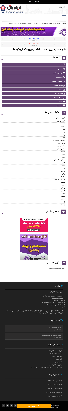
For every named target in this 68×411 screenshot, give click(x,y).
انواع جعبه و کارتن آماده (55, 351)
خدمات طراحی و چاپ (55, 354)
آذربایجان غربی (61, 121)
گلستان (63, 182)
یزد (64, 202)
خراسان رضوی (61, 146)
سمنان (63, 157)
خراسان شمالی (61, 149)
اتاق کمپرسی (58, 362)
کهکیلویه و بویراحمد (59, 179)
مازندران (63, 191)
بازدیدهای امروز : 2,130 (55, 381)
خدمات (61, 89)
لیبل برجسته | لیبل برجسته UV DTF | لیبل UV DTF (46, 367)
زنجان (63, 154)
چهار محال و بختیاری (59, 140)
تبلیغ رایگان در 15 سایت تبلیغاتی (51, 335)
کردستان (63, 171)
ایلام (64, 132)
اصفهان (63, 126)
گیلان (63, 185)
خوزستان (62, 151)
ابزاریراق (63, 23)
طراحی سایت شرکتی (55, 327)
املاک (62, 65)
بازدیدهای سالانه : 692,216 (54, 392)
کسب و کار (60, 106)
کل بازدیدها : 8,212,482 (55, 396)
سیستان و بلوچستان (59, 160)
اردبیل (63, 123)
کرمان (63, 174)
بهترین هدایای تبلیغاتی (55, 365)
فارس (63, 163)
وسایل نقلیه (60, 77)
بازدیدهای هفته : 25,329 (54, 384)
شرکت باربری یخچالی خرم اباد (51, 23)
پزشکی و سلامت (59, 73)
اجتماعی (61, 102)
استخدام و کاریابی (58, 81)
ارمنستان (62, 205)
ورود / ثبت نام (34, 1)
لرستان (63, 188)
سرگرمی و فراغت (59, 97)
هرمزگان (63, 196)
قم (64, 168)
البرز (64, 129)
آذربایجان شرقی (60, 118)
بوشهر (63, 135)
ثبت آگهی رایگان (34, 406)
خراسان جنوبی (61, 143)
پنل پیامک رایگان (57, 356)
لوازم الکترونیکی (59, 93)
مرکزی (63, 193)
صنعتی (61, 69)
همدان (63, 199)
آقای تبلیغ (59, 359)
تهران (63, 137)
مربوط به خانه (59, 85)
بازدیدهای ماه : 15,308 (55, 388)
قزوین (63, 165)
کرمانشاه (63, 177)
